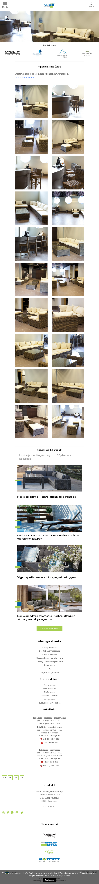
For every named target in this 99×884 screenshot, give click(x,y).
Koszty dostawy (49, 654)
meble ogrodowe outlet (49, 703)
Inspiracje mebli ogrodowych (36, 455)
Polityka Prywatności (49, 651)
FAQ (49, 668)
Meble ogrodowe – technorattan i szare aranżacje (46, 496)
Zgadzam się (49, 880)
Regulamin (49, 665)
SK (10, 777)
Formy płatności (49, 647)
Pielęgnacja (49, 692)
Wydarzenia (64, 455)
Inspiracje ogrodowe (49, 672)
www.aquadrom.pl (25, 77)
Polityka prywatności (60, 875)
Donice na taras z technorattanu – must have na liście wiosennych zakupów (48, 537)
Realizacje (25, 458)
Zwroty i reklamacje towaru (49, 661)
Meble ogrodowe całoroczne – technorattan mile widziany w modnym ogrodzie (46, 618)
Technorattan (49, 688)
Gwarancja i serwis (49, 695)
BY (16, 777)
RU (4, 777)
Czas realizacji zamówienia (49, 658)
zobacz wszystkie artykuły (49, 628)
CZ (22, 777)
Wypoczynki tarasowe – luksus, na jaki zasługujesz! (47, 577)
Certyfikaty (49, 699)
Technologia (49, 685)
